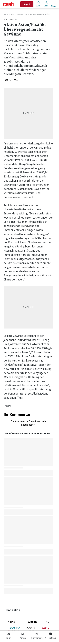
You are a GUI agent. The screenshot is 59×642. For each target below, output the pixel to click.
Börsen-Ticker (22, 14)
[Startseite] (8, 4)
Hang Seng (14, 627)
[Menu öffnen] (53, 4)
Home (6, 14)
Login (46, 4)
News (12, 14)
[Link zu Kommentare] (36, 635)
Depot (26, 4)
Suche (38, 4)
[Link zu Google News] (50, 635)
